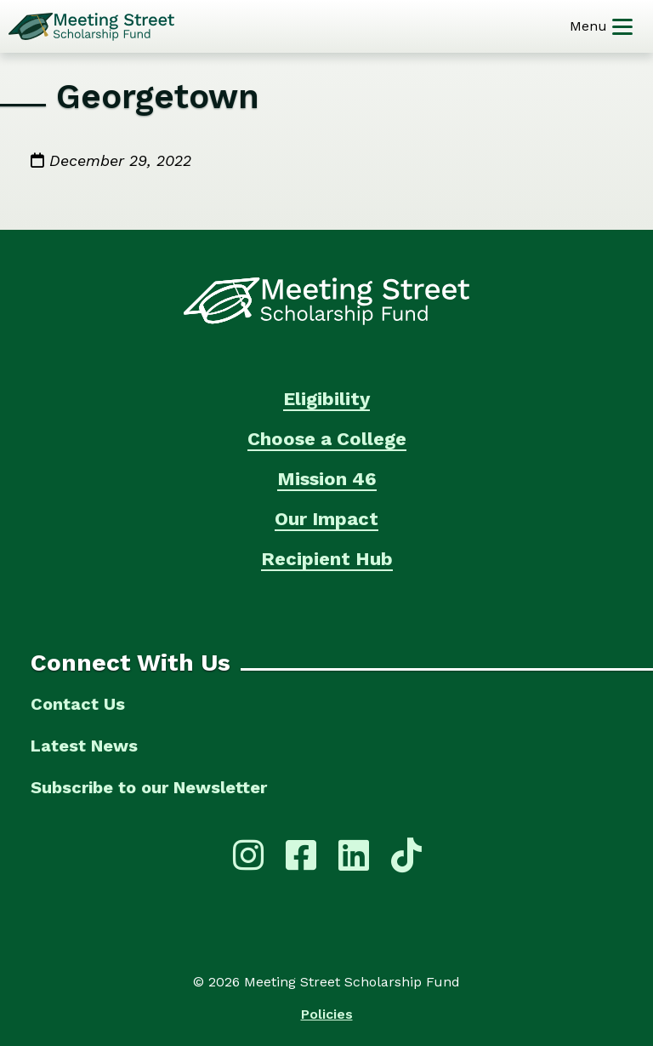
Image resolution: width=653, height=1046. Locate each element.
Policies (327, 1014)
